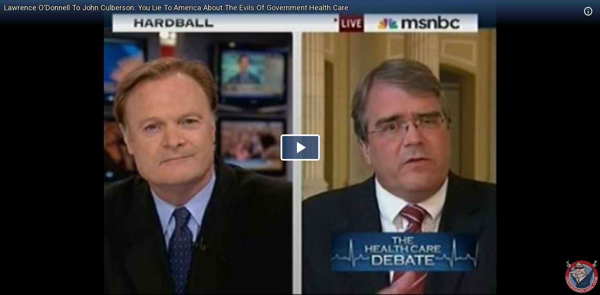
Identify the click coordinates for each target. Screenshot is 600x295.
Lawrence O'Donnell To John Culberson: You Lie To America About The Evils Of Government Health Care (176, 7)
